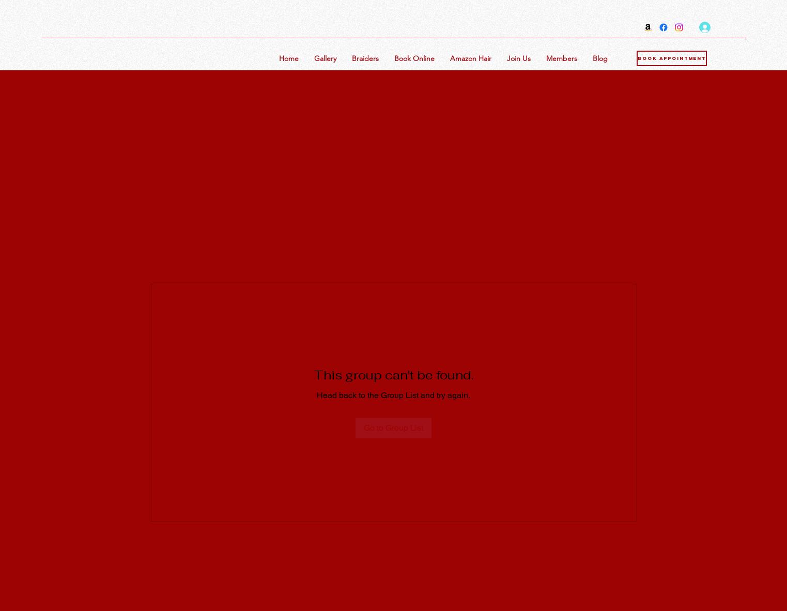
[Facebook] (663, 27)
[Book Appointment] (672, 58)
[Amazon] (648, 27)
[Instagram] (679, 27)
